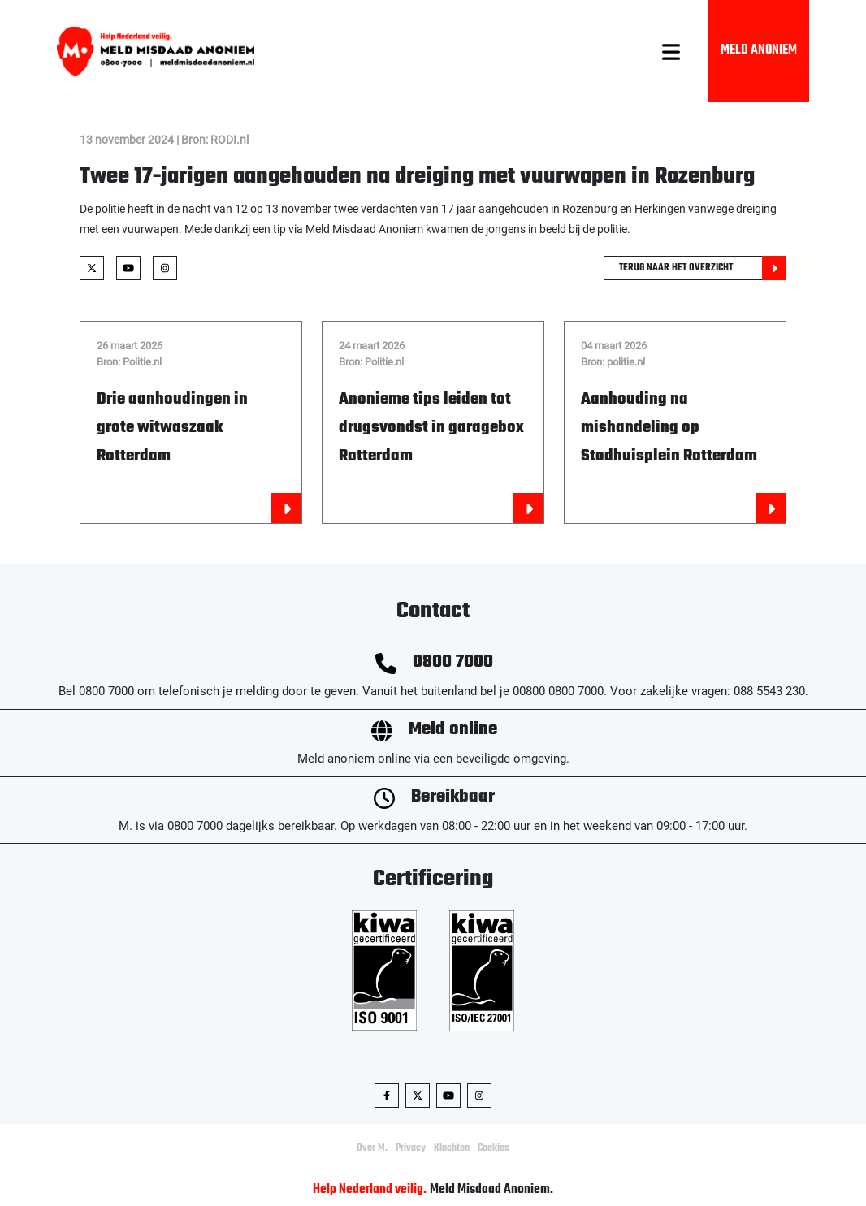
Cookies (493, 1148)
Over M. (372, 1148)
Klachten (452, 1148)
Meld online (453, 729)
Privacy (411, 1148)
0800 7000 (453, 662)
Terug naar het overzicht (702, 268)
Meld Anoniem (759, 50)
